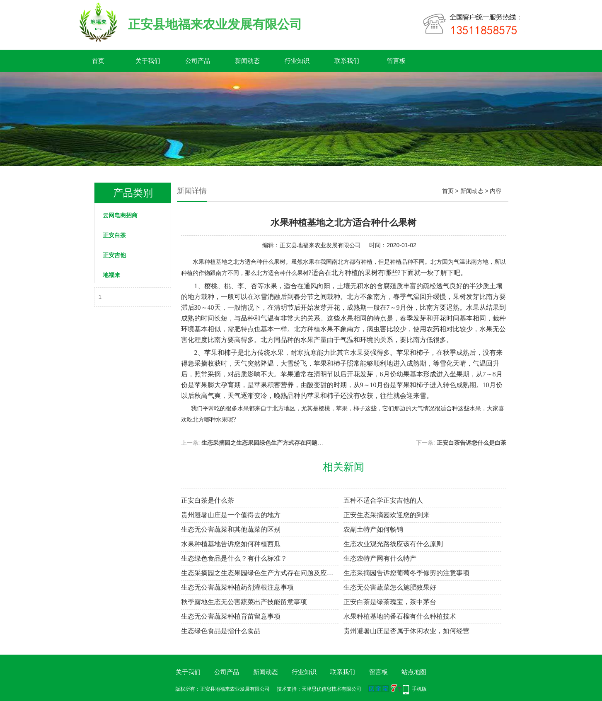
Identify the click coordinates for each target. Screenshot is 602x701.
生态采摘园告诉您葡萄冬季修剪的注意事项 (406, 572)
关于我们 (147, 60)
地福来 (111, 275)
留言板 (396, 60)
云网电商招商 (120, 215)
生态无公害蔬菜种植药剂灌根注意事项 (237, 587)
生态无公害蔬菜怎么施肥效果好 (389, 587)
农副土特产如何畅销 (373, 529)
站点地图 (413, 671)
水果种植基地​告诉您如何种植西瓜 (230, 543)
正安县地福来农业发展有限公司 (320, 245)
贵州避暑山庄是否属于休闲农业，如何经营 (406, 630)
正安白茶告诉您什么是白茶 (471, 442)
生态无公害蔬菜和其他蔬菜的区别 (230, 529)
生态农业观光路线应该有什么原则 (393, 543)
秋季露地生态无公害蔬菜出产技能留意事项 (244, 601)
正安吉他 (114, 255)
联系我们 (346, 60)
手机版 (419, 689)
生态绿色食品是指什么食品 (221, 630)
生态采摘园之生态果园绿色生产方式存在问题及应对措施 (273, 442)
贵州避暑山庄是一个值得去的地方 (230, 514)
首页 (98, 60)
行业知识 (297, 60)
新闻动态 (247, 60)
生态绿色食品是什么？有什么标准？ (234, 558)
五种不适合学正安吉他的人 (383, 500)
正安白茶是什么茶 (207, 500)
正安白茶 (114, 235)
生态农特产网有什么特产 (379, 558)
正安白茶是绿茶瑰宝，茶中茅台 (389, 601)
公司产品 (197, 60)
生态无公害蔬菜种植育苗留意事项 (230, 616)
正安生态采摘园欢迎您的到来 (386, 514)
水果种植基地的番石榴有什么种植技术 (399, 616)
